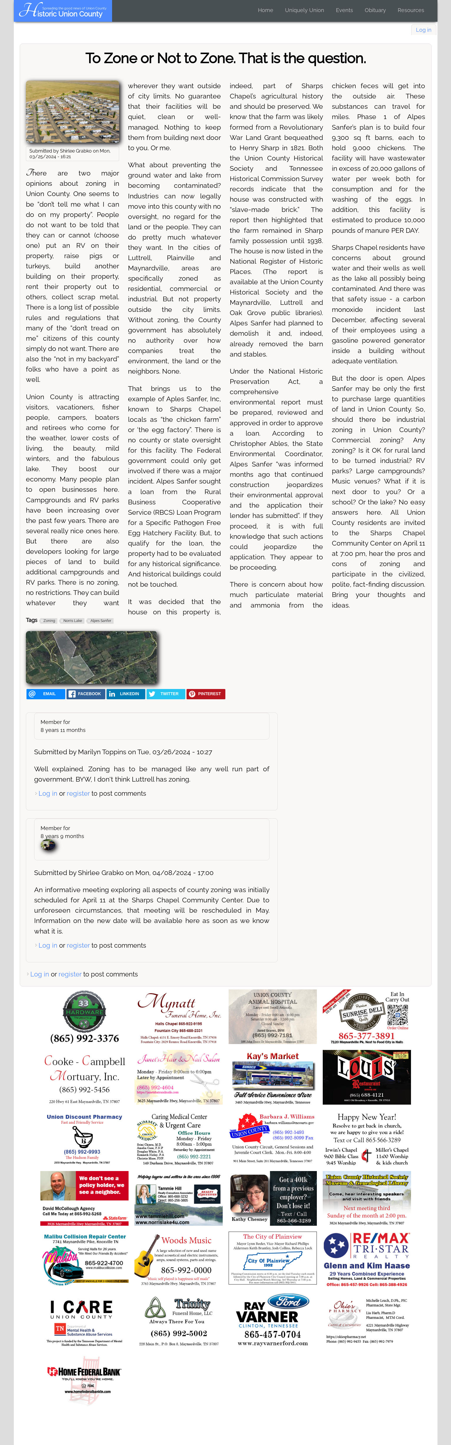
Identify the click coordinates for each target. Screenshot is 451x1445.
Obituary (375, 10)
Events (344, 10)
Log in (424, 30)
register (78, 793)
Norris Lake (73, 621)
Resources (411, 10)
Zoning (49, 621)
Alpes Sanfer (101, 621)
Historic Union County (60, 14)
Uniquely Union (304, 10)
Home (265, 10)
